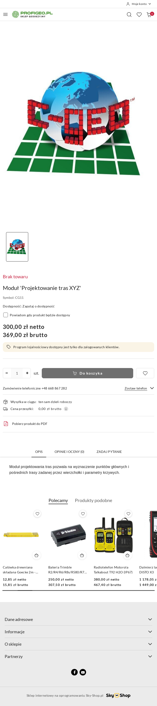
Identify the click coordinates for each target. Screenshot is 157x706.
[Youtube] (83, 672)
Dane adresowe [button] (78, 619)
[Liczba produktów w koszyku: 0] (148, 14)
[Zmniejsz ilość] (6, 373)
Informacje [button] (78, 631)
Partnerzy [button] (78, 656)
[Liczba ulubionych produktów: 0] (139, 14)
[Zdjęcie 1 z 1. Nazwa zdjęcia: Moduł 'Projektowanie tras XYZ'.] (17, 247)
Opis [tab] (39, 452)
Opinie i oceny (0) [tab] (69, 452)
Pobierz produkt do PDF (25, 424)
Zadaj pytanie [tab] (109, 452)
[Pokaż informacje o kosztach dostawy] (66, 408)
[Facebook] (74, 672)
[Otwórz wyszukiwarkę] (129, 14)
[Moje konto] (138, 4)
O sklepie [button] (78, 644)
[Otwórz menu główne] (5, 14)
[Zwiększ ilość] (27, 373)
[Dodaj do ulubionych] (145, 373)
